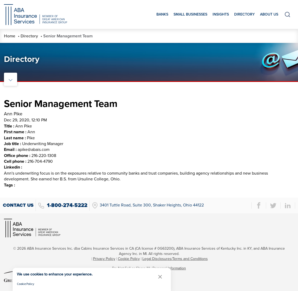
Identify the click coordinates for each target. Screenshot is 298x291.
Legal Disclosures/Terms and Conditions (175, 259)
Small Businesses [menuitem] (190, 14)
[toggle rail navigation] (10, 79)
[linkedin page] (287, 205)
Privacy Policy (104, 259)
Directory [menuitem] (244, 14)
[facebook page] (258, 205)
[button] (160, 276)
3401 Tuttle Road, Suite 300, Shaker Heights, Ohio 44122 (148, 205)
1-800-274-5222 (62, 205)
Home (9, 36)
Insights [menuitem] (221, 14)
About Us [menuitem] (269, 14)
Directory (29, 36)
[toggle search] (287, 14)
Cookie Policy (129, 259)
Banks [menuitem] (162, 14)
